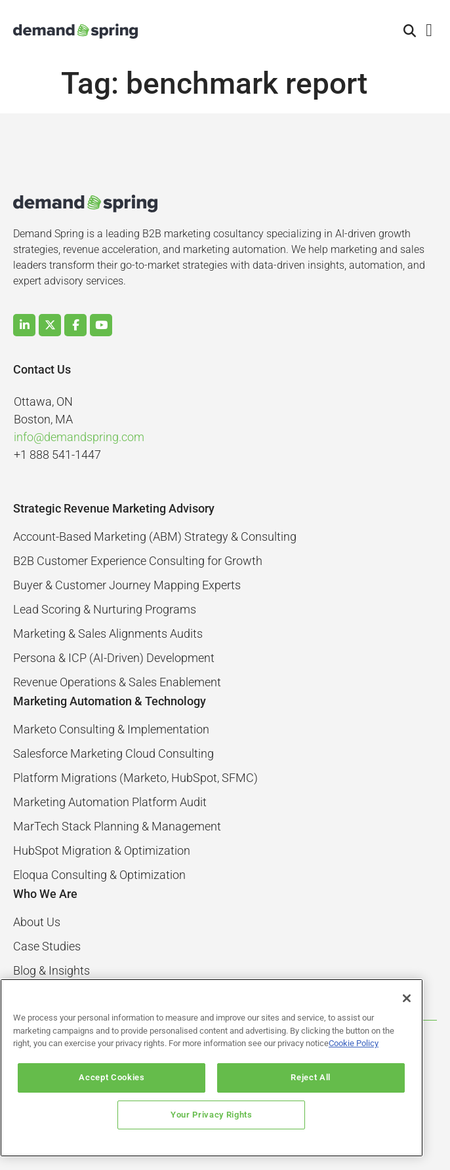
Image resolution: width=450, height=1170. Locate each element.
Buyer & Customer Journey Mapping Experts (127, 585)
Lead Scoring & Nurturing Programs (104, 609)
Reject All (305, 1077)
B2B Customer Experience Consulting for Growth (137, 561)
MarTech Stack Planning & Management (117, 826)
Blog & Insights (51, 970)
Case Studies (47, 946)
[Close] (406, 998)
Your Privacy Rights (211, 1115)
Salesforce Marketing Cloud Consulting (113, 753)
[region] (211, 1068)
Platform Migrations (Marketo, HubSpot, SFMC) (135, 778)
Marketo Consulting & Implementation (111, 729)
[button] (410, 31)
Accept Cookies (118, 1077)
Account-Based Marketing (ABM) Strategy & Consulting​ (155, 536)
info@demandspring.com (79, 437)
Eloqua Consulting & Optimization (99, 875)
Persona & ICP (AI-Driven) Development (114, 658)
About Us (36, 922)
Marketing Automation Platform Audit (110, 802)
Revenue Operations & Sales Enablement (117, 682)
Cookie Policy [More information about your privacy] (353, 1044)
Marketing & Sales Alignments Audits (108, 633)
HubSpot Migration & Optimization (101, 850)
